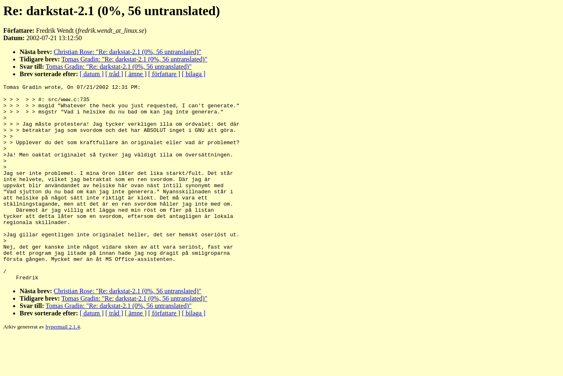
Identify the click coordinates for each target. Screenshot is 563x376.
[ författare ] (164, 73)
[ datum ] (92, 73)
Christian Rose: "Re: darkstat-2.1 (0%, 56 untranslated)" (127, 51)
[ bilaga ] (193, 73)
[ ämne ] (135, 73)
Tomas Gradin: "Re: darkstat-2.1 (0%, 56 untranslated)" (134, 59)
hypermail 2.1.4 (62, 366)
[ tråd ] (114, 73)
